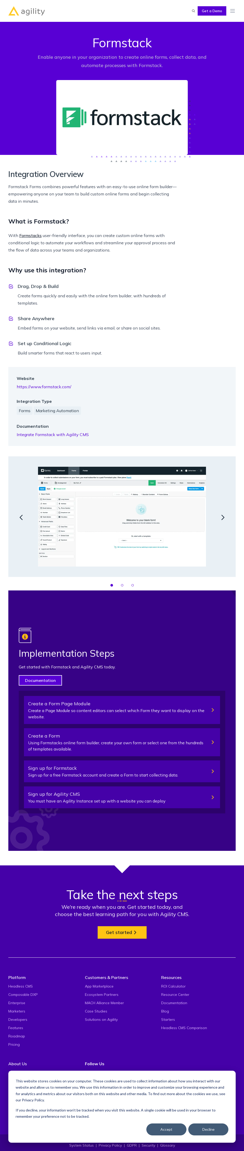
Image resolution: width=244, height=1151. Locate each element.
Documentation (40, 680)
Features (15, 1027)
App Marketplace (99, 986)
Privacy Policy (33, 1100)
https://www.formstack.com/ (44, 386)
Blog (165, 1011)
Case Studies (96, 1011)
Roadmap (16, 1036)
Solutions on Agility (101, 1019)
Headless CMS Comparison (184, 1027)
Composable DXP (23, 994)
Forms (24, 410)
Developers (17, 1019)
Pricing (14, 1044)
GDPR (132, 1145)
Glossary (167, 1145)
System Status (81, 1145)
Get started (122, 932)
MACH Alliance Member (104, 1003)
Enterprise (16, 1003)
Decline (208, 1129)
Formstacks (30, 235)
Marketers (16, 1011)
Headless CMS (20, 986)
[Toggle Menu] (232, 11)
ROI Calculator (173, 986)
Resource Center (175, 994)
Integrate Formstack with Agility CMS (53, 434)
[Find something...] (193, 11)
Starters (168, 1019)
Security (148, 1145)
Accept (166, 1129)
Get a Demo (212, 11)
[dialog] (122, 1107)
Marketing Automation (57, 410)
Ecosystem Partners (101, 994)
